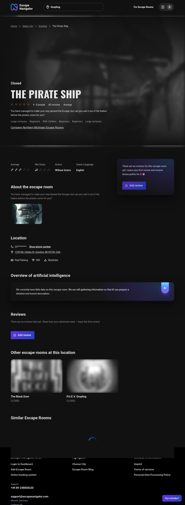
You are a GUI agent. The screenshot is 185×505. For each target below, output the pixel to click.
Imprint (138, 464)
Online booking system (23, 474)
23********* (21, 246)
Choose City (79, 464)
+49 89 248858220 (22, 487)
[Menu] (166, 7)
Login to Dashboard (22, 464)
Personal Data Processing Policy (152, 474)
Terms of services (144, 469)
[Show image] (27, 214)
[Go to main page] (22, 7)
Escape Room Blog (83, 469)
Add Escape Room (21, 469)
